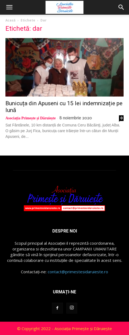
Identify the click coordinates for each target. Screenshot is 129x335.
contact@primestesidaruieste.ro (78, 271)
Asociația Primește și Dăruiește (30, 118)
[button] (9, 7)
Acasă (10, 20)
